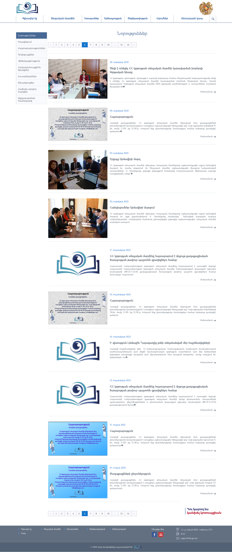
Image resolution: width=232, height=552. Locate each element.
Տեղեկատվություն (97, 529)
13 (125, 44)
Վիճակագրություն (29, 61)
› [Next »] (137, 44)
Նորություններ (27, 35)
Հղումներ (162, 18)
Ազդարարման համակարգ (26, 99)
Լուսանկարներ (27, 76)
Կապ (23, 533)
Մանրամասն (206, 91)
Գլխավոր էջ (29, 18)
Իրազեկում (25, 42)
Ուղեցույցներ (26, 54)
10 (112, 44)
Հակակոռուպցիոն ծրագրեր (29, 68)
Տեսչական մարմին (62, 18)
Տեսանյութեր (26, 82)
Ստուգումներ (72, 529)
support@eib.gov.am (189, 538)
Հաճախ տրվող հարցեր (27, 90)
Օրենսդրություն (119, 529)
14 (131, 44)
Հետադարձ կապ (192, 18)
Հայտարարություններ (31, 48)
